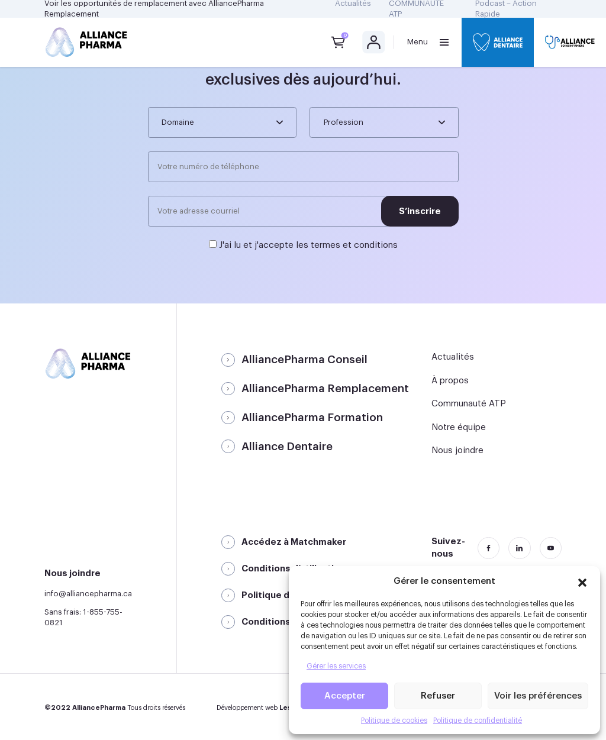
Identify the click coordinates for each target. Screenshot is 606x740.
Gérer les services (336, 666)
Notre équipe (458, 427)
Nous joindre (457, 450)
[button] (582, 581)
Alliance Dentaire (287, 446)
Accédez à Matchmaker (293, 542)
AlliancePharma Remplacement (325, 388)
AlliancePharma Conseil (304, 359)
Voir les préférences (538, 695)
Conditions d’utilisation (293, 568)
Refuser (438, 695)
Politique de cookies (394, 720)
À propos (450, 380)
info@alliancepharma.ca (88, 593)
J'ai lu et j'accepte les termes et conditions (308, 245)
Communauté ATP (468, 403)
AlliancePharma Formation (312, 417)
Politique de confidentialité (477, 720)
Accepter (344, 695)
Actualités (452, 357)
